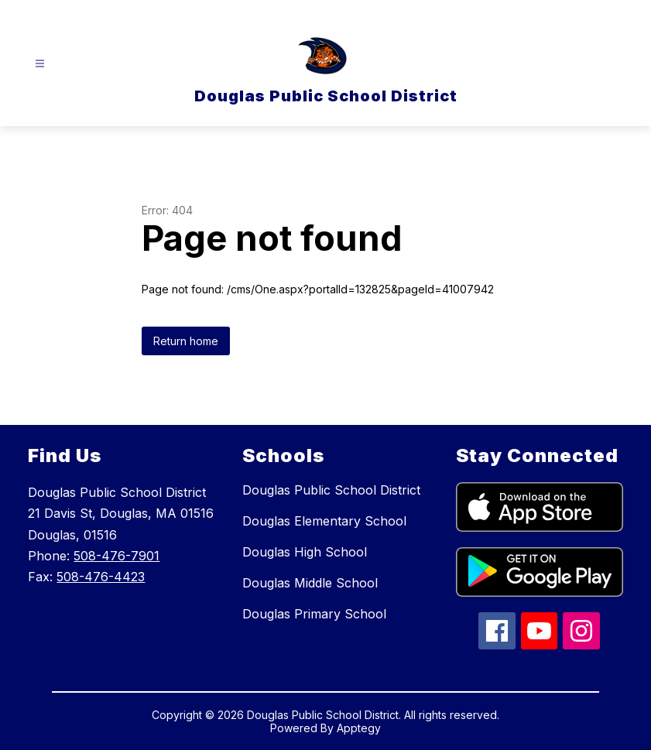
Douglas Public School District (331, 490)
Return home (185, 341)
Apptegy (359, 728)
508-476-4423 (101, 576)
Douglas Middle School (310, 583)
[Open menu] (40, 64)
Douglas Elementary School (324, 521)
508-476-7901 (116, 555)
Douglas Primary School (314, 614)
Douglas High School (304, 552)
